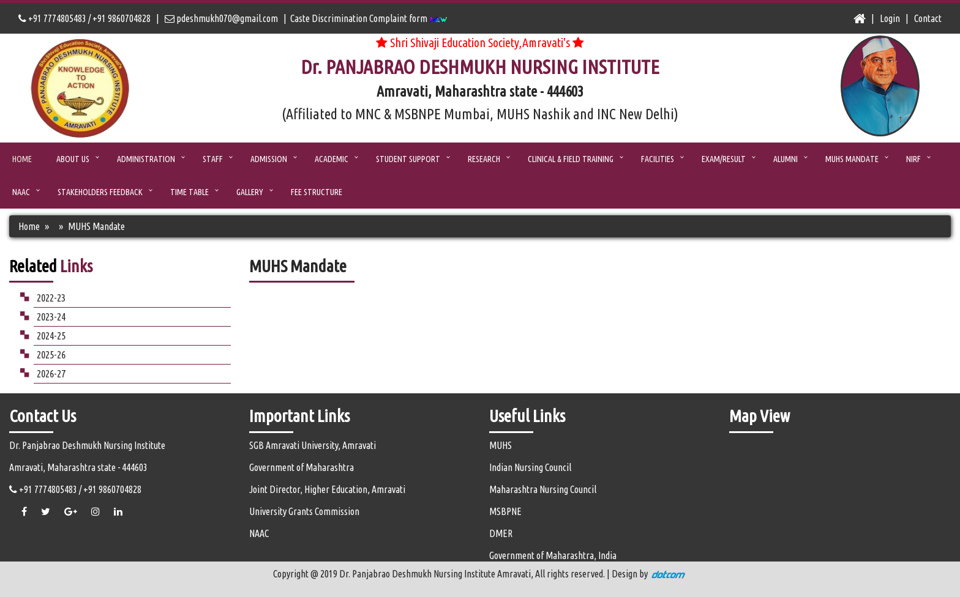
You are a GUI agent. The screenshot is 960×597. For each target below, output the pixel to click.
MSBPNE (505, 511)
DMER (500, 533)
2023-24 (51, 316)
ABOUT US (72, 159)
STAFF (213, 159)
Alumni (785, 159)
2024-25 (51, 335)
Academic (331, 159)
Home (22, 159)
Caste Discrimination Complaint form (369, 18)
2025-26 (51, 354)
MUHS (500, 445)
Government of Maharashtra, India (553, 555)
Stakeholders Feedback (100, 192)
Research (484, 159)
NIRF (913, 159)
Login (890, 18)
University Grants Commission (304, 511)
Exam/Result (724, 159)
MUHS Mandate (852, 159)
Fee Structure (316, 192)
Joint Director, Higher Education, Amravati (327, 489)
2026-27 (51, 373)
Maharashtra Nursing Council (542, 489)
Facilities (657, 159)
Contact (928, 18)
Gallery (249, 192)
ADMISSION (268, 159)
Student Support (408, 159)
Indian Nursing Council (530, 467)
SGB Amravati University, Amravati (312, 445)
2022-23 (51, 297)
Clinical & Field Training (570, 159)
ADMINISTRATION (146, 159)
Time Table (189, 192)
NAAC (21, 192)
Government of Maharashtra (301, 467)
